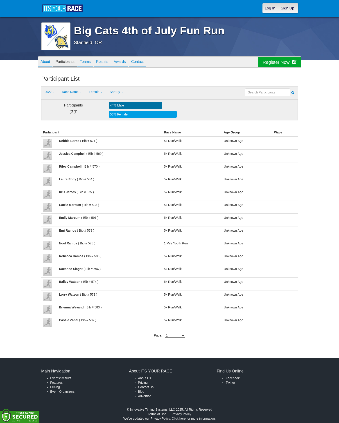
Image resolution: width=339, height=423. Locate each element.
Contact (149, 62)
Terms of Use (157, 414)
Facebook (233, 378)
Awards (130, 62)
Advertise (144, 396)
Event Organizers (62, 391)
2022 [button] (50, 92)
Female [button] (96, 92)
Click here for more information (193, 418)
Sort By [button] (116, 92)
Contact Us (146, 387)
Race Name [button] (72, 92)
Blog (141, 391)
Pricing (55, 387)
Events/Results (60, 378)
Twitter (230, 382)
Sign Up (287, 8)
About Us (144, 378)
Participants (68, 62)
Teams (91, 62)
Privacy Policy (181, 414)
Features (56, 382)
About (46, 62)
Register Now (279, 62)
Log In (270, 8)
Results (110, 62)
